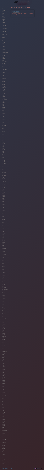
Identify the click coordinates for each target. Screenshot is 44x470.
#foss (3, 212)
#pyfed (3, 359)
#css (3, 168)
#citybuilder (3, 152)
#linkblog (3, 272)
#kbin (3, 264)
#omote (3, 322)
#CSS (3, 24)
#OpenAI (3, 71)
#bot (3, 134)
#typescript (3, 433)
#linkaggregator (4, 271)
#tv (2, 429)
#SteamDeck (4, 89)
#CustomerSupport (4, 31)
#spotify (3, 401)
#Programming (4, 78)
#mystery (3, 308)
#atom (3, 115)
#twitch (3, 431)
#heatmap (3, 242)
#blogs (3, 130)
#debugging (3, 174)
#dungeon (3, 187)
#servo (3, 388)
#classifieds (3, 154)
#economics (3, 189)
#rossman (3, 378)
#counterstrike (4, 167)
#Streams (3, 90)
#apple (3, 111)
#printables (3, 353)
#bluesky (3, 131)
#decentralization (4, 175)
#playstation (3, 342)
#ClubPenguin (4, 29)
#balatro (3, 120)
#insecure (3, 252)
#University (3, 96)
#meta (3, 294)
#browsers (15, 15)
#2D (2, 7)
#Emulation (3, 36)
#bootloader (3, 133)
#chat (3, 145)
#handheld (3, 240)
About (20, 4)
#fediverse (3, 203)
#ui (2, 436)
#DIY (3, 32)
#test (3, 416)
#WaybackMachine (4, 99)
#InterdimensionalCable (5, 52)
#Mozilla (3, 66)
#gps (3, 234)
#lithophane (3, 275)
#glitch (3, 228)
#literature (3, 274)
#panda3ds (3, 328)
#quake (3, 362)
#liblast (3, 269)
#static (3, 403)
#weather (3, 444)
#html (3, 246)
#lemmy (3, 268)
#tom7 (3, 422)
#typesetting (3, 434)
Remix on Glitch (38, 468)
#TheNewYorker (4, 93)
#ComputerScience (4, 30)
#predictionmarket (4, 351)
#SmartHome (4, 87)
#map (3, 281)
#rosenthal (3, 377)
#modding (3, 302)
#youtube (3, 462)
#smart (3, 393)
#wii (2, 451)
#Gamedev (3, 45)
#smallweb (3, 392)
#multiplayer (3, 306)
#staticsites (3, 404)
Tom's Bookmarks (22, 2)
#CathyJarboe (4, 25)
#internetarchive (4, 254)
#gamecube (3, 219)
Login (24, 4)
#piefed (3, 338)
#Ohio (3, 70)
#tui (2, 428)
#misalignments (4, 298)
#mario (3, 283)
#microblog (3, 295)
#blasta (3, 127)
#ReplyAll (3, 81)
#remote (3, 368)
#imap (3, 249)
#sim (3, 389)
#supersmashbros (4, 409)
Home (3, 468)
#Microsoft (3, 65)
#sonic (3, 398)
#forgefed (3, 210)
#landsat (3, 266)
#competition (4, 163)
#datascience (4, 172)
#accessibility (4, 102)
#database (3, 171)
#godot (3, 230)
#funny (3, 217)
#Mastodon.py (4, 64)
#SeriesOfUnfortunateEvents (5, 86)
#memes (3, 292)
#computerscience (4, 164)
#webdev (3, 447)
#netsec (3, 312)
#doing (3, 183)
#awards (3, 119)
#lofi (3, 277)
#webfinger (3, 448)
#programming (4, 354)
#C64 (3, 23)
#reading (3, 366)
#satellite (3, 381)
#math (3, 286)
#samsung (3, 380)
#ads (3, 105)
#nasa (3, 309)
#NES (3, 67)
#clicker (3, 156)
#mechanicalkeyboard (5, 289)
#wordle (3, 456)
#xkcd (3, 460)
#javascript (3, 260)
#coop (3, 166)
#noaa (3, 315)
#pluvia (3, 343)
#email (3, 193)
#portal (3, 349)
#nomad (3, 316)
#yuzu (3, 463)
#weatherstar (4, 445)
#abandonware (4, 101)
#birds (3, 124)
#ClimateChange (4, 28)
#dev (3, 180)
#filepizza (3, 204)
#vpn (3, 443)
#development (4, 181)
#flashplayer (3, 208)
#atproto (3, 116)
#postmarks (3, 350)
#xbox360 (3, 459)
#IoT (2, 54)
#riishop (3, 375)
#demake (3, 178)
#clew (3, 155)
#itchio (3, 259)
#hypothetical (4, 248)
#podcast (3, 344)
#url (2, 437)
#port (3, 348)
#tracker (3, 424)
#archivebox (3, 112)
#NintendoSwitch (4, 69)
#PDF (3, 74)
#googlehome (4, 233)
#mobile (3, 300)
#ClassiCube (3, 27)
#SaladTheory (4, 84)
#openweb (3, 324)
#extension (3, 199)
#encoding (3, 195)
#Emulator (3, 37)
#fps (3, 213)
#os (2, 325)
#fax (3, 201)
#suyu (3, 410)
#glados (3, 227)
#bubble (3, 137)
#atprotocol (3, 117)
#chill (3, 148)
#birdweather (4, 125)
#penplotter (3, 334)
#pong (3, 347)
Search (22, 4)
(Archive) (19, 12)
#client (3, 157)
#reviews (3, 374)
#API (3, 16)
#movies (3, 304)
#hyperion (3, 247)
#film (3, 205)
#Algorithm (3, 18)
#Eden (3, 35)
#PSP (3, 75)
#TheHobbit (3, 92)
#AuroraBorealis (4, 22)
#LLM (3, 57)
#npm (3, 319)
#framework (3, 214)
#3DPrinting (3, 10)
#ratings (3, 365)
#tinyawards (3, 421)
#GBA (3, 43)
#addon (3, 104)
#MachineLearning (4, 61)
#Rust (3, 83)
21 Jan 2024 (13, 12)
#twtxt (3, 432)
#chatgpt (3, 146)
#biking (3, 122)
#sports (3, 400)
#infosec (3, 251)
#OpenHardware (4, 72)
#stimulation (3, 406)
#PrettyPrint (3, 77)
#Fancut (3, 40)
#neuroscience (4, 313)
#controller (3, 165)
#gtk (3, 236)
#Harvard (3, 49)
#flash (3, 207)
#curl (3, 169)
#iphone (3, 258)
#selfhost (3, 387)
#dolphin (3, 184)
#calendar (3, 139)
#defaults (3, 177)
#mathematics (4, 287)
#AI (2, 14)
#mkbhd (3, 299)
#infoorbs (3, 250)
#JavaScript (3, 55)
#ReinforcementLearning (5, 80)
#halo (3, 239)
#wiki (3, 453)
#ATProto (3, 17)
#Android (3, 19)
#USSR (3, 95)
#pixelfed (3, 340)
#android (3, 107)
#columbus (3, 160)
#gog (3, 231)
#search (3, 384)
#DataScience (4, 33)
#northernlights (4, 318)
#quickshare (3, 363)
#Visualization (4, 98)
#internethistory (4, 255)
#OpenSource (4, 73)
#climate (3, 158)
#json (3, 263)
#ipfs (3, 257)
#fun (3, 216)
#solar (3, 396)
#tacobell (3, 412)
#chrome (3, 149)
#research (3, 369)
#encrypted (3, 196)
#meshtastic (3, 293)
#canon (3, 140)
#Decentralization (4, 34)
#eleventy (3, 192)
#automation (3, 118)
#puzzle (3, 357)
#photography (4, 336)
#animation (3, 108)
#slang (3, 391)
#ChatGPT (3, 26)
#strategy (3, 407)
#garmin (3, 222)
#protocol (3, 355)
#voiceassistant (4, 442)
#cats (3, 142)
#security (3, 385)
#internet (3, 253)
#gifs (3, 224)
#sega (3, 386)
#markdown (3, 284)
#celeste (3, 143)
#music (3, 307)
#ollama (3, 321)
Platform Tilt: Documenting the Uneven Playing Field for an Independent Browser (22, 11)
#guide (3, 237)
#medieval (3, 290)
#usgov (3, 438)
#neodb (3, 310)
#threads (3, 419)
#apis (3, 110)
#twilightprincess (4, 430)
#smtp (3, 394)
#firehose (3, 206)
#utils (3, 440)
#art (2, 114)
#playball (3, 341)
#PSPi (3, 76)
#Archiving (3, 21)
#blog (3, 128)
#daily (3, 170)
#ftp (2, 215)
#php (3, 337)
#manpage (3, 280)
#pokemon (3, 346)
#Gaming (3, 46)
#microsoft (24, 15)
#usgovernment (4, 439)
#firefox (19, 15)
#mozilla (28, 15)
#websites (3, 450)
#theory (3, 418)
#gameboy (3, 218)
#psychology (4, 356)
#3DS (3, 11)
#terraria (3, 415)
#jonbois (3, 262)
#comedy (3, 161)
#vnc (3, 441)
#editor (3, 190)
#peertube (3, 333)
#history (3, 243)
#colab (3, 159)
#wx (2, 457)
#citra (3, 151)
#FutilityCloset (4, 42)
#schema (3, 383)
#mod (3, 301)
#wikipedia (3, 454)
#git (2, 225)
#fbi (2, 202)
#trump (3, 427)
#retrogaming (4, 371)
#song (3, 397)
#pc (2, 331)
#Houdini (3, 51)
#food (3, 209)
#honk (3, 245)
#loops (3, 278)
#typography (3, 435)
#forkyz (3, 211)
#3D (2, 8)
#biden (3, 121)
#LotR (3, 60)
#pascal (3, 330)
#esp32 (3, 198)
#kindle (3, 265)
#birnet (3, 126)
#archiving (3, 113)
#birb (3, 123)
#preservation (4, 352)
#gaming (3, 221)
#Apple (3, 20)
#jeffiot (3, 261)
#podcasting (3, 345)
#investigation (4, 256)
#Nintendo (3, 68)
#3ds (3, 13)
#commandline (4, 162)
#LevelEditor (3, 58)
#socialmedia (4, 395)
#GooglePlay (4, 48)
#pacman (3, 327)
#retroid (3, 372)
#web (3, 446)
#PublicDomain (4, 79)
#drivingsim (3, 186)
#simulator (3, 390)
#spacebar (3, 399)
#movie (3, 303)
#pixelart (3, 339)
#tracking (3, 425)
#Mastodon (3, 63)
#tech (3, 413)
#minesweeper (4, 297)
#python (3, 360)
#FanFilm (3, 39)
